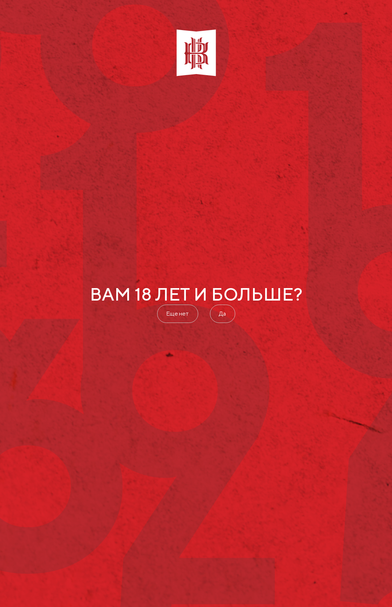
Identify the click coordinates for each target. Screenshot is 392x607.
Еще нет (177, 313)
